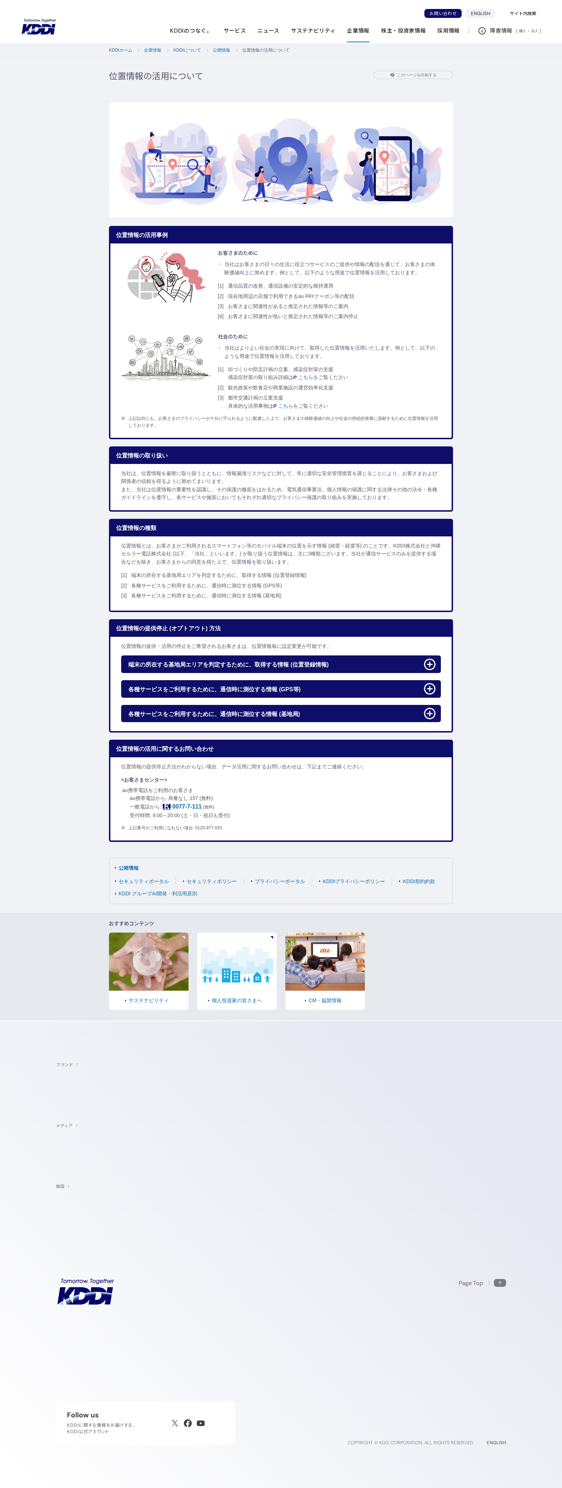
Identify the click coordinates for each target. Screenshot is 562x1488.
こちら (303, 377)
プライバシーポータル (280, 881)
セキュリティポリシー (212, 881)
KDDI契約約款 (419, 881)
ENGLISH (483, 13)
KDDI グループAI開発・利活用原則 (158, 893)
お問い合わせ (443, 13)
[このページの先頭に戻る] (482, 1283)
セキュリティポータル (144, 881)
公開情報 (129, 867)
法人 (535, 30)
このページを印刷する (413, 75)
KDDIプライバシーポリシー (354, 881)
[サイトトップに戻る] (39, 27)
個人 (523, 30)
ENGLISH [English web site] (496, 1443)
